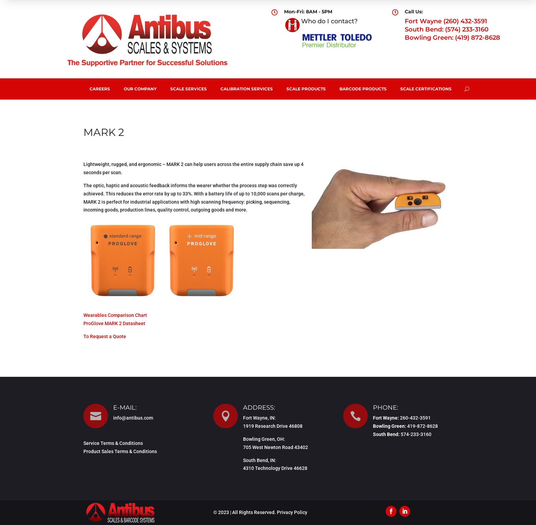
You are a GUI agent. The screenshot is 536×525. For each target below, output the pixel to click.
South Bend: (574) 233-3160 (446, 29)
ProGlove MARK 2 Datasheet (114, 323)
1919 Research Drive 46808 (273, 426)
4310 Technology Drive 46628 (275, 468)
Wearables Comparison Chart (115, 315)
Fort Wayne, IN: (259, 418)
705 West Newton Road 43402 (275, 447)
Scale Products (306, 88)
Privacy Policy (292, 512)
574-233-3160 (416, 434)
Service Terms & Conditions (113, 443)
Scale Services (188, 88)
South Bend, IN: (259, 460)
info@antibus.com (133, 418)
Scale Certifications (426, 88)
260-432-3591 (415, 418)
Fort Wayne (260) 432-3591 (446, 21)
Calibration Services (246, 88)
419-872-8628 (422, 426)
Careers (100, 88)
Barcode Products (363, 88)
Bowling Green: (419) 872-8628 (452, 37)
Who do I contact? (329, 21)
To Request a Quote (104, 336)
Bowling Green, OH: (264, 439)
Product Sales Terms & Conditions (120, 451)
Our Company (140, 88)
